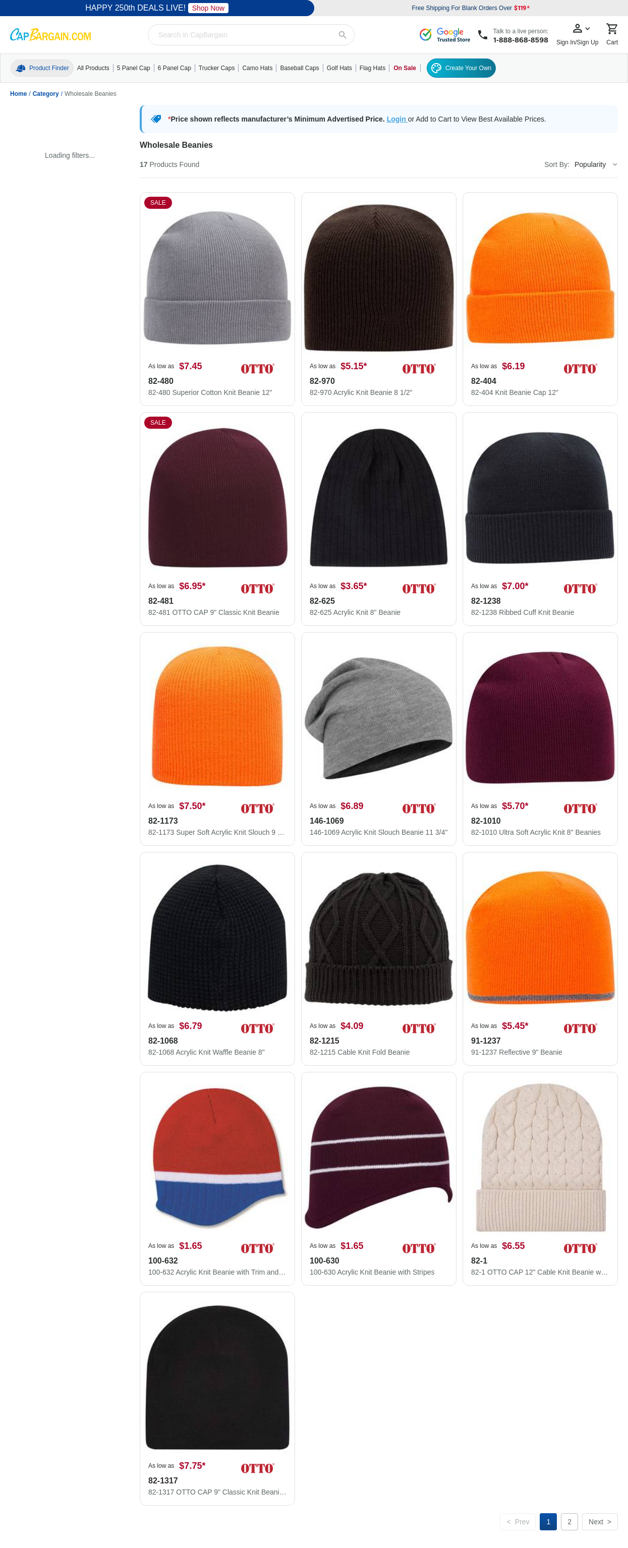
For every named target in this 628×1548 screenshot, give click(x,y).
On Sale (404, 68)
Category (46, 93)
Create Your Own (461, 68)
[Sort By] (596, 164)
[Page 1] (548, 1521)
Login (397, 119)
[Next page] (600, 1521)
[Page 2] (569, 1521)
